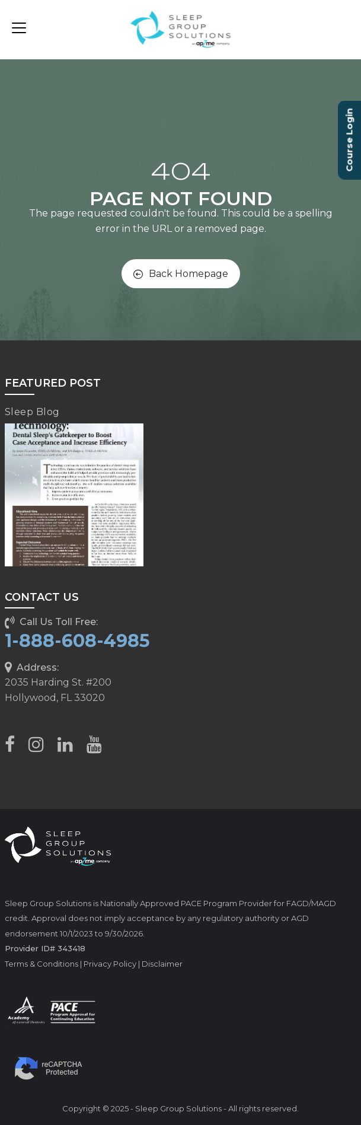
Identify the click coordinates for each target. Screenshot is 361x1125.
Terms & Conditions (41, 963)
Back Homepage (180, 273)
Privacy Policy (110, 963)
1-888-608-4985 (77, 641)
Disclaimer (162, 963)
